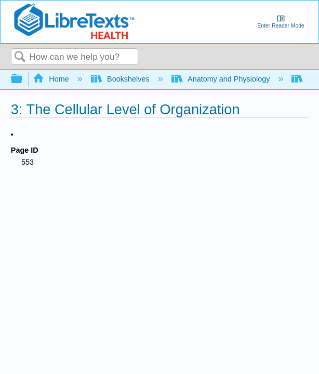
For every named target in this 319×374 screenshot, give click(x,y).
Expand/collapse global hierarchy (23, 79)
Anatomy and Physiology (221, 79)
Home (52, 79)
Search (20, 57)
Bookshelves (121, 79)
